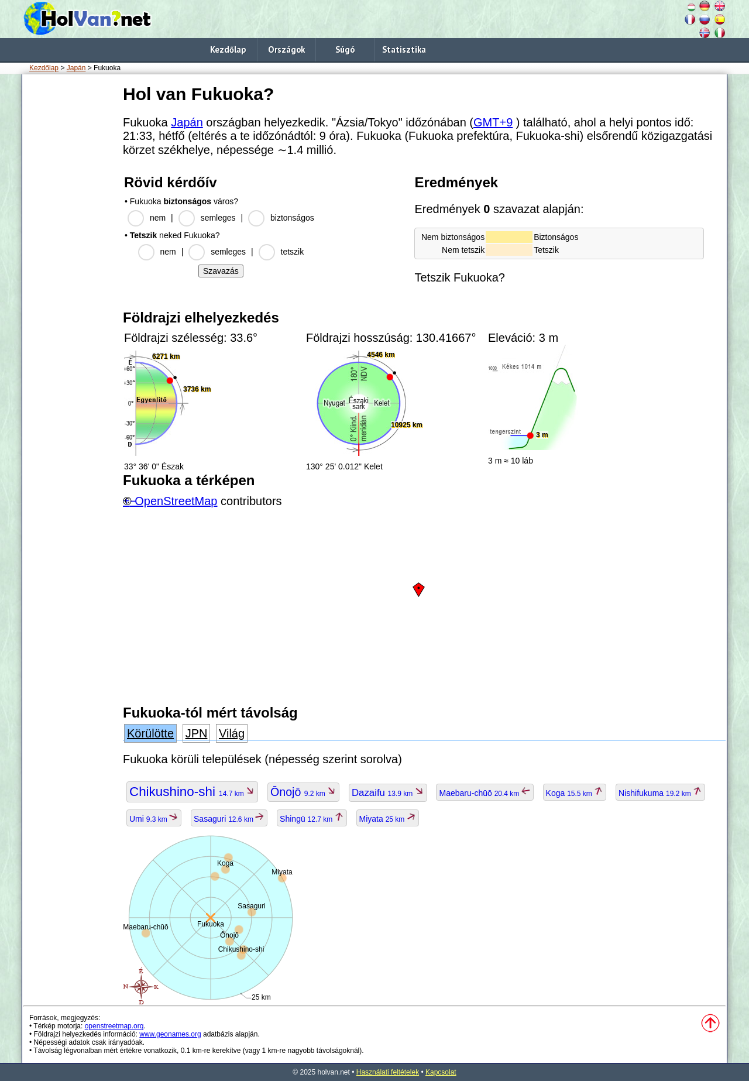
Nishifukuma (660, 793)
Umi (153, 818)
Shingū (312, 818)
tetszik (292, 251)
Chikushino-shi (192, 791)
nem (158, 217)
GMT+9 (493, 122)
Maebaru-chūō (484, 793)
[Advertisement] (70, 257)
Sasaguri (229, 818)
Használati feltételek (387, 1072)
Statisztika (404, 49)
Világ (232, 733)
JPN (196, 733)
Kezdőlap (228, 49)
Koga (575, 793)
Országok (286, 49)
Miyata (387, 818)
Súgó (345, 49)
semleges (218, 217)
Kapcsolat (440, 1072)
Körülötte (150, 733)
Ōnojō (303, 791)
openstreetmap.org (114, 1026)
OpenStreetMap (176, 501)
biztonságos (292, 217)
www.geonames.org (170, 1034)
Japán (76, 68)
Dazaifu (388, 792)
